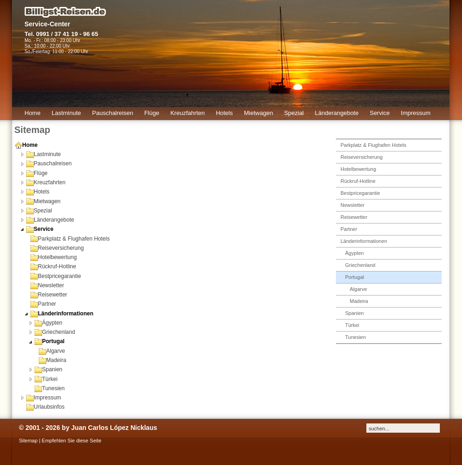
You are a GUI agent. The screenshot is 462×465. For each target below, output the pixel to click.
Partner (43, 304)
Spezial (39, 210)
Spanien (48, 369)
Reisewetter (48, 294)
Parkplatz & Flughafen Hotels (69, 239)
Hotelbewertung (53, 257)
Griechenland (55, 332)
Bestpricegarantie (55, 276)
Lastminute (43, 154)
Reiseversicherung (57, 248)
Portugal (50, 341)
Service (40, 229)
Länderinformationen (61, 313)
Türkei (46, 379)
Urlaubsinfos (45, 407)
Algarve (52, 351)
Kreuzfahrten (46, 182)
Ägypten (48, 323)
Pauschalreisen (49, 163)
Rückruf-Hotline (53, 266)
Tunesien (50, 388)
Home (26, 145)
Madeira (52, 360)
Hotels (37, 191)
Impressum (43, 397)
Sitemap (28, 440)
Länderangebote (50, 220)
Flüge (37, 173)
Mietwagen (43, 201)
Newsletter (47, 285)
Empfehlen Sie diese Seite (71, 440)
